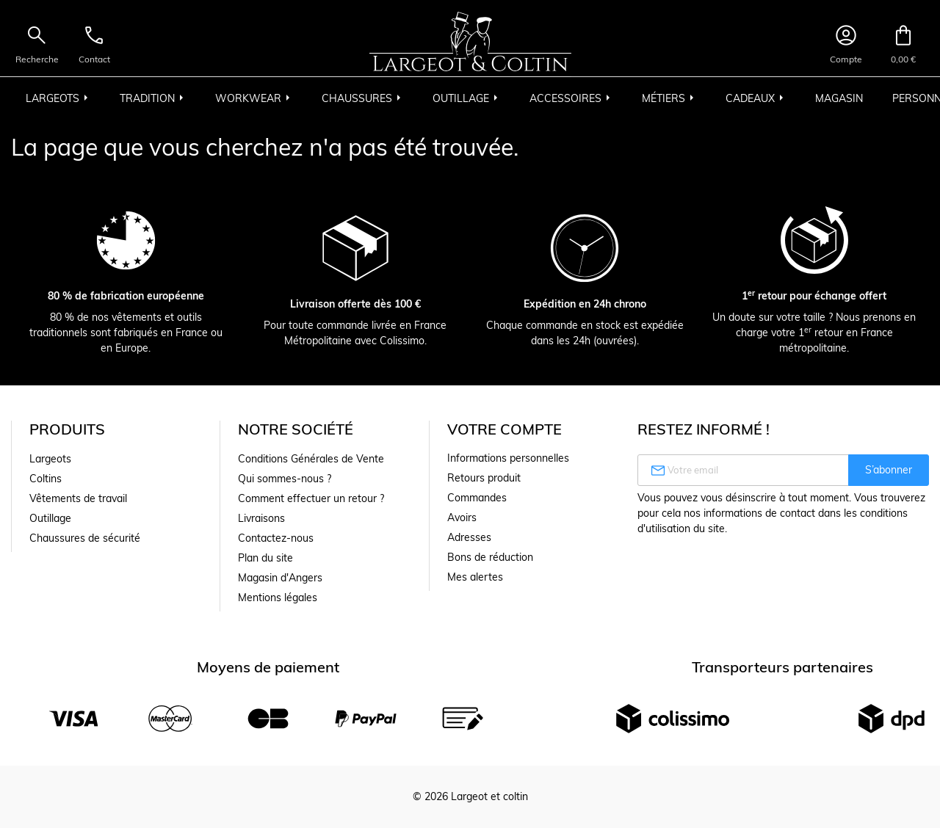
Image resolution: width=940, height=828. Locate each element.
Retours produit (484, 477)
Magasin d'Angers (280, 577)
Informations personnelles (508, 458)
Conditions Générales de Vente (311, 458)
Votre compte (504, 429)
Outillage (50, 518)
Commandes (477, 497)
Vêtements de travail (78, 498)
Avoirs (462, 517)
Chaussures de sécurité (84, 538)
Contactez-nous (276, 538)
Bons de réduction (490, 557)
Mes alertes (475, 577)
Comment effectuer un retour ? (311, 498)
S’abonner (888, 469)
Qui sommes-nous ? (284, 478)
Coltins (45, 478)
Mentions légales (277, 597)
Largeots (50, 458)
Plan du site (265, 557)
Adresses (469, 537)
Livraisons (261, 518)
